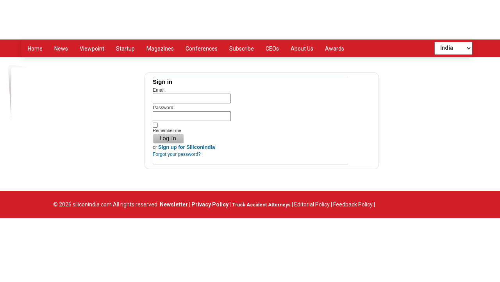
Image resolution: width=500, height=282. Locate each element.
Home (35, 48)
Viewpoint (92, 48)
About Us (302, 48)
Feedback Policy (353, 204)
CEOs (272, 48)
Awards (334, 48)
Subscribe (241, 48)
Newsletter (173, 204)
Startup (125, 48)
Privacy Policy (210, 204)
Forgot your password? (177, 154)
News (61, 48)
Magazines (160, 48)
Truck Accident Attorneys (261, 205)
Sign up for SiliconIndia (186, 147)
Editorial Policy (312, 204)
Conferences (202, 48)
